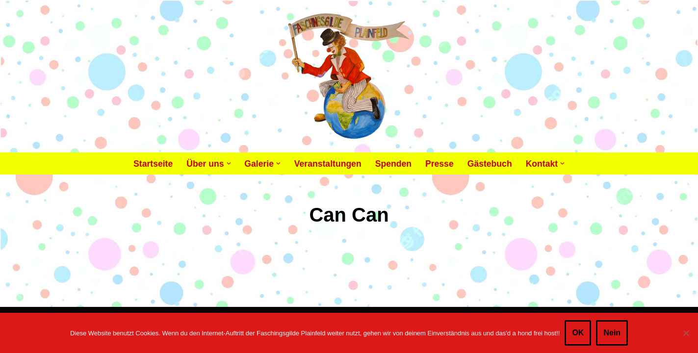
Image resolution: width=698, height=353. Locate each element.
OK (578, 332)
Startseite (153, 164)
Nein (611, 332)
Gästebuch (489, 164)
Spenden (393, 164)
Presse (439, 164)
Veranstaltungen (328, 164)
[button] (229, 163)
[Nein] (686, 333)
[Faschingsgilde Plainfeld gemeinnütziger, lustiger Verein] (349, 76)
